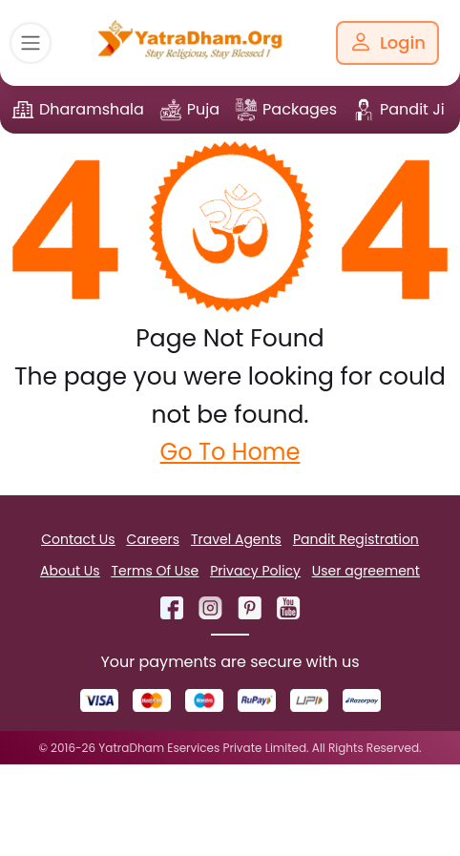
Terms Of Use (155, 570)
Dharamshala (91, 109)
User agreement (366, 570)
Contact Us (78, 539)
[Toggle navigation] (30, 43)
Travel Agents (236, 539)
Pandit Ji (412, 109)
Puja (203, 109)
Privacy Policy (255, 570)
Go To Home (230, 452)
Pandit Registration (356, 539)
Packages (299, 109)
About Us (69, 570)
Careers (153, 539)
